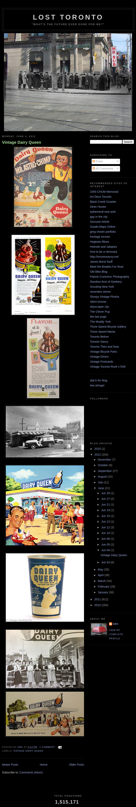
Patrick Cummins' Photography (109, 276)
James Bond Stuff (101, 261)
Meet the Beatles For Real (106, 266)
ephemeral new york (103, 211)
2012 (98, 454)
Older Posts (76, 764)
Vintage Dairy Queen (21, 142)
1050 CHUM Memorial (104, 191)
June (101, 488)
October (103, 465)
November (105, 459)
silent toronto (98, 301)
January (103, 592)
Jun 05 (106, 544)
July (101, 482)
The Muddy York (100, 321)
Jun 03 (106, 562)
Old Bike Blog (98, 271)
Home (43, 764)
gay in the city (98, 216)
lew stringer (97, 385)
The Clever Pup (100, 311)
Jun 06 (106, 538)
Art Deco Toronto (100, 196)
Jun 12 (106, 527)
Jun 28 (106, 493)
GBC (116, 624)
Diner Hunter (98, 206)
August (102, 476)
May (101, 569)
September (105, 471)
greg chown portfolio (103, 231)
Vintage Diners (99, 356)
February (104, 586)
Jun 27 (106, 498)
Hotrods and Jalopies (103, 246)
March (102, 581)
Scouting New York (102, 286)
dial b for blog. (99, 380)
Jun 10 (106, 533)
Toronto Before (99, 336)
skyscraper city (99, 306)
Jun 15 (106, 516)
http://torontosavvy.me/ (104, 256)
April (101, 575)
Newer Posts (10, 764)
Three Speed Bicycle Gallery (108, 326)
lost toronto (68, 17)
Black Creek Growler (103, 201)
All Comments (102, 168)
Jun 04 (106, 550)
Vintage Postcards (101, 361)
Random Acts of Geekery (106, 281)
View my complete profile (116, 634)
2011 (98, 599)
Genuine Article (99, 221)
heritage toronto (100, 236)
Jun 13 (106, 521)
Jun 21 (106, 504)
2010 (98, 605)
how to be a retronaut (103, 251)
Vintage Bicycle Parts (103, 351)
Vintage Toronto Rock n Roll (107, 366)
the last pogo (98, 316)
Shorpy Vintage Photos (104, 296)
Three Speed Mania (102, 331)
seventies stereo (100, 291)
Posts (97, 161)
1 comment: (47, 747)
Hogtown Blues (99, 241)
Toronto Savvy (99, 341)
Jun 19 (106, 510)
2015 (98, 448)
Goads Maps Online (102, 226)
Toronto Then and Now (104, 346)
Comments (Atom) (31, 772)
